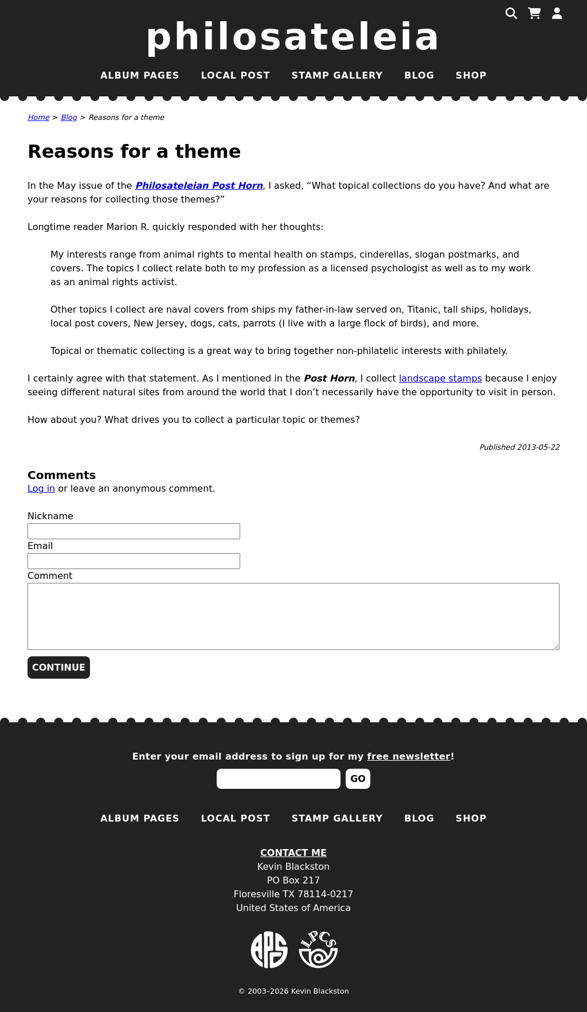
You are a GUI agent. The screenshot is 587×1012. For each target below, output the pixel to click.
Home (38, 117)
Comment (50, 575)
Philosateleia (294, 36)
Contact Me (293, 852)
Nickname (50, 516)
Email (40, 545)
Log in (41, 488)
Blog (419, 75)
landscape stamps (440, 378)
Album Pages (139, 75)
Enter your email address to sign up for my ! (293, 756)
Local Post (235, 75)
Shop (471, 75)
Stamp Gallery (337, 75)
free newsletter (409, 756)
